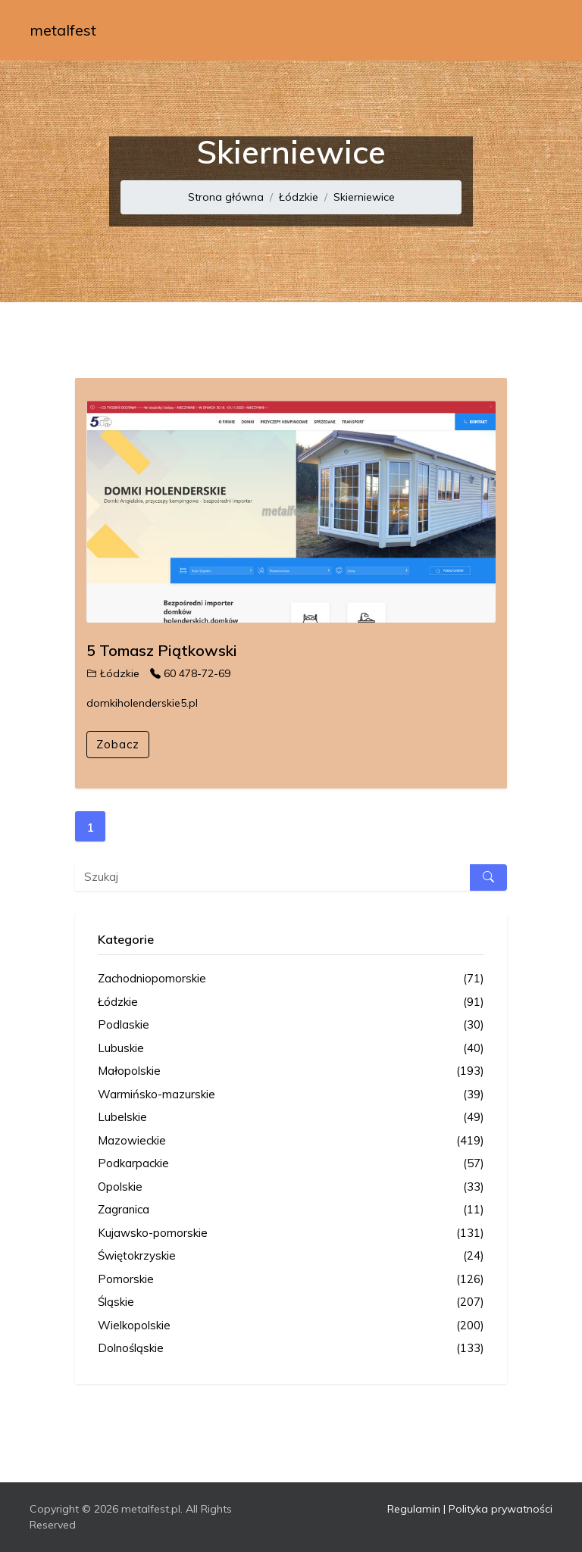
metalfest (63, 29)
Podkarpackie (291, 1164)
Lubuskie (291, 1048)
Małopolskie (291, 1071)
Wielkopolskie (291, 1326)
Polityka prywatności (500, 1509)
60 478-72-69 (190, 673)
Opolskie (291, 1187)
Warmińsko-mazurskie (291, 1095)
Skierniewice (364, 197)
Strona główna (226, 197)
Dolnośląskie (291, 1348)
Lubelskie (291, 1117)
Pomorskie (291, 1279)
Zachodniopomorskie (291, 979)
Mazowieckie (291, 1141)
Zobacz (117, 744)
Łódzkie (298, 197)
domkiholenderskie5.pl (142, 703)
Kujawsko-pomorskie (291, 1233)
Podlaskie (291, 1025)
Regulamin (413, 1509)
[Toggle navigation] (531, 30)
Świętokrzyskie (291, 1256)
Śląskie (291, 1302)
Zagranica (291, 1210)
